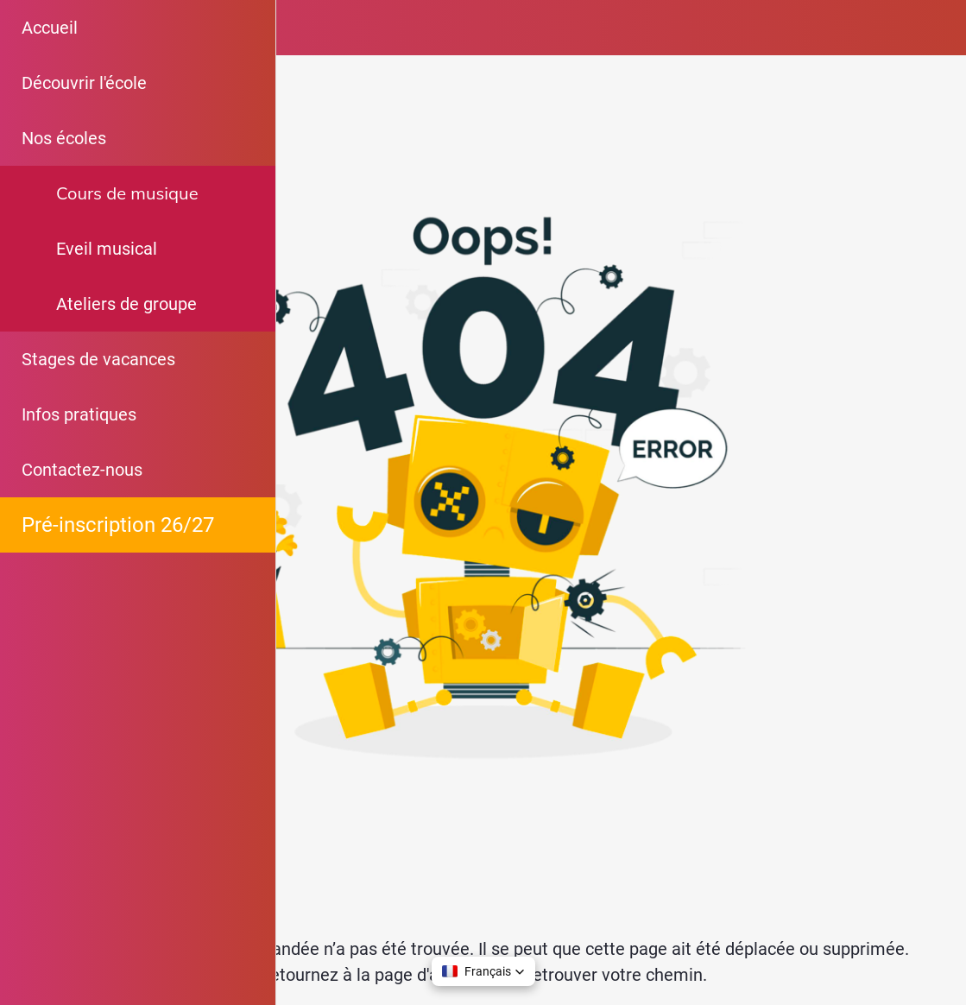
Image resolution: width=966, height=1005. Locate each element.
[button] (483, 971)
